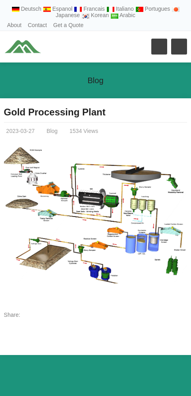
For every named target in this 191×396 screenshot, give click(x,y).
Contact (37, 25)
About (14, 25)
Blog (95, 80)
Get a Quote (68, 25)
